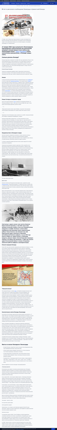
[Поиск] (41, 3)
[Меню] (52, 3)
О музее (28, 3)
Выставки (13, 3)
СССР (15, 101)
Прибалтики (30, 79)
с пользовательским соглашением (19, 429)
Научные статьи (23, 3)
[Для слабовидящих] (51, 0)
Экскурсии (18, 3)
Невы (15, 290)
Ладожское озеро (5, 184)
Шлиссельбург (7, 90)
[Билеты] (45, 3)
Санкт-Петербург (21, 51)
